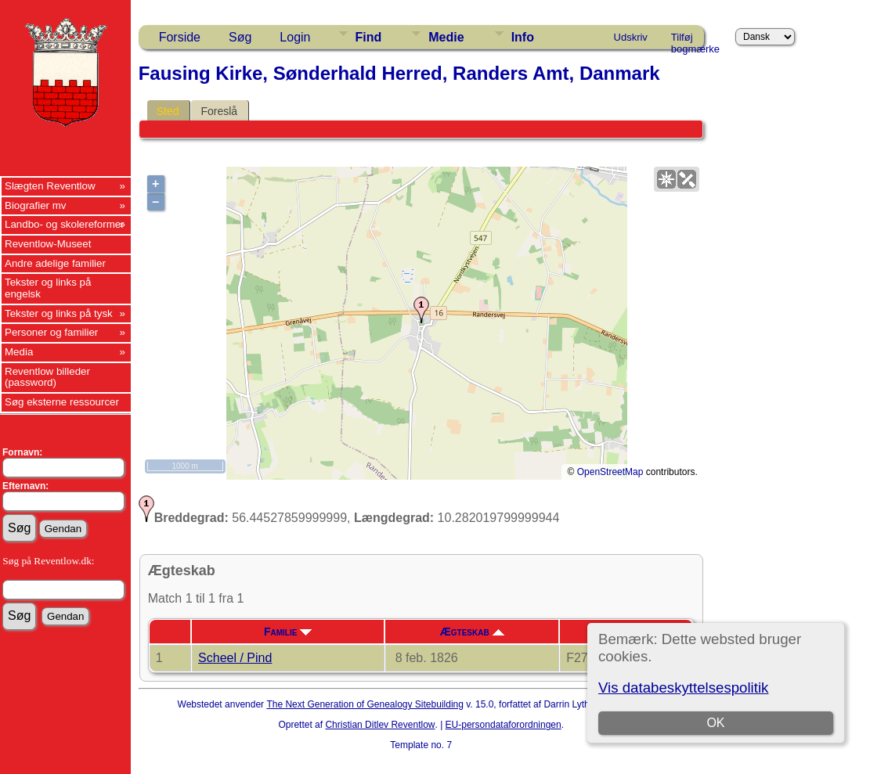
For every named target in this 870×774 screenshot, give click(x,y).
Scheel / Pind (235, 657)
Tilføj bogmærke (695, 40)
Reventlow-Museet (48, 244)
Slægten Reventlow (50, 186)
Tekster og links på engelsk (48, 288)
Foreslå (218, 111)
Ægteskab (472, 631)
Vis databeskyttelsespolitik (683, 687)
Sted (168, 111)
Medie (446, 37)
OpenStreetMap (610, 471)
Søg (240, 37)
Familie (288, 631)
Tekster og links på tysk (59, 313)
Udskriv (631, 37)
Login (295, 37)
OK (715, 722)
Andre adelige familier (55, 263)
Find (369, 37)
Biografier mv (36, 205)
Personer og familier (51, 332)
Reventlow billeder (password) (47, 377)
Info (522, 37)
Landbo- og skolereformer (65, 224)
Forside (179, 37)
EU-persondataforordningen (503, 724)
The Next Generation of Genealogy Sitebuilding (365, 704)
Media (19, 352)
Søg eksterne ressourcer (62, 402)
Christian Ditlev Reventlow (380, 724)
